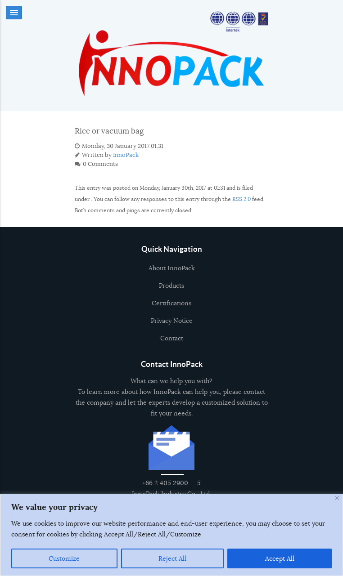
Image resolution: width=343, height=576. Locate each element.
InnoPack (126, 155)
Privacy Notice (172, 325)
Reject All (172, 558)
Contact (171, 342)
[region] (171, 535)
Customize (64, 558)
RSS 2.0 (241, 199)
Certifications (171, 307)
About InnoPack (172, 272)
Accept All (279, 558)
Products (171, 290)
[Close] (337, 498)
